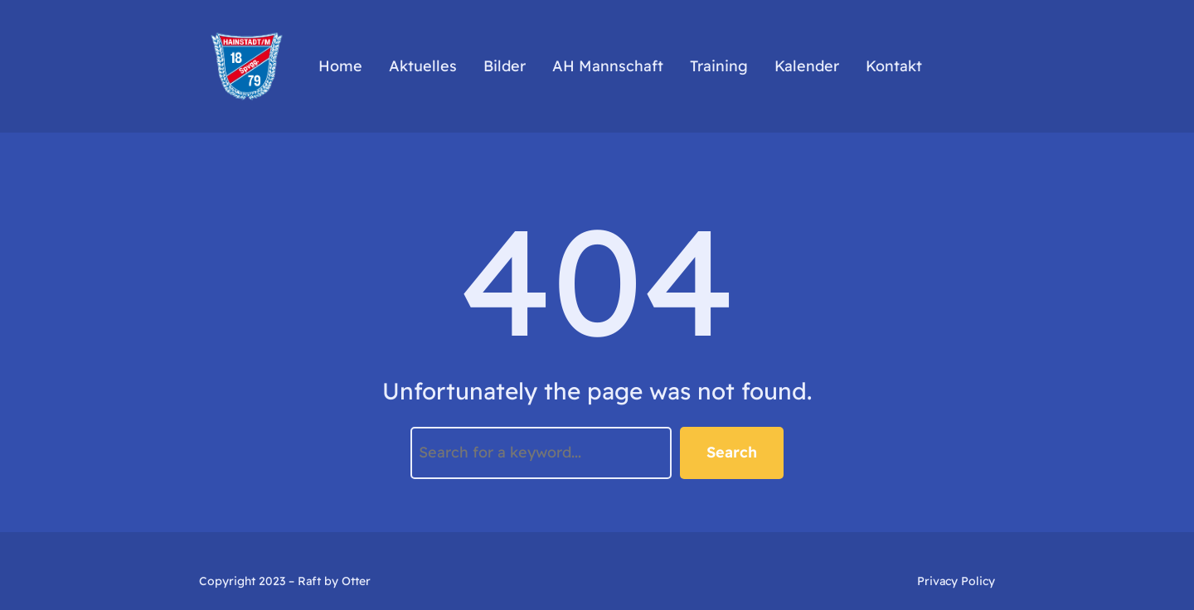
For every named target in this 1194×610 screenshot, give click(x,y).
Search (731, 452)
